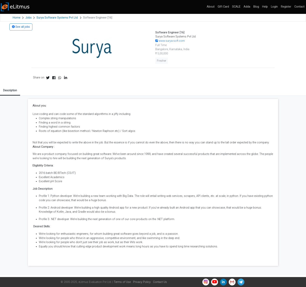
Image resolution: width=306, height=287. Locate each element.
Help (265, 6)
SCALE (236, 6)
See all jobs (21, 26)
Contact (299, 6)
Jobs (28, 17)
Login (274, 6)
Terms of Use (122, 282)
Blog (256, 6)
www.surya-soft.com (170, 41)
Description (10, 90)
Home (16, 17)
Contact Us (160, 282)
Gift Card (223, 6)
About (210, 6)
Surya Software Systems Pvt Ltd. (57, 17)
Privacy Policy (142, 282)
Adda (247, 6)
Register (286, 6)
